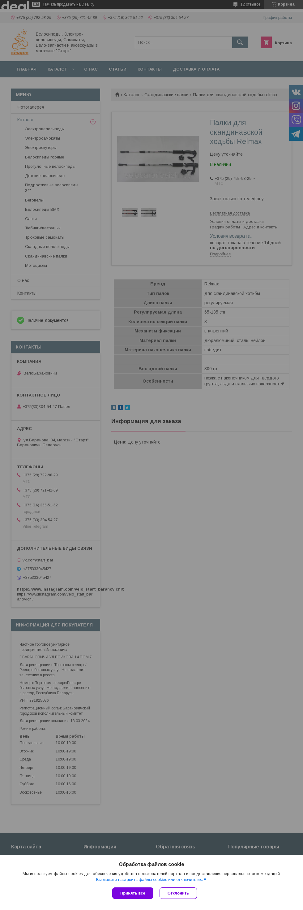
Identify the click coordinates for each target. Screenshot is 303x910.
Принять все (132, 893)
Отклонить (178, 893)
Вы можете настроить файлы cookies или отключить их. (149, 879)
